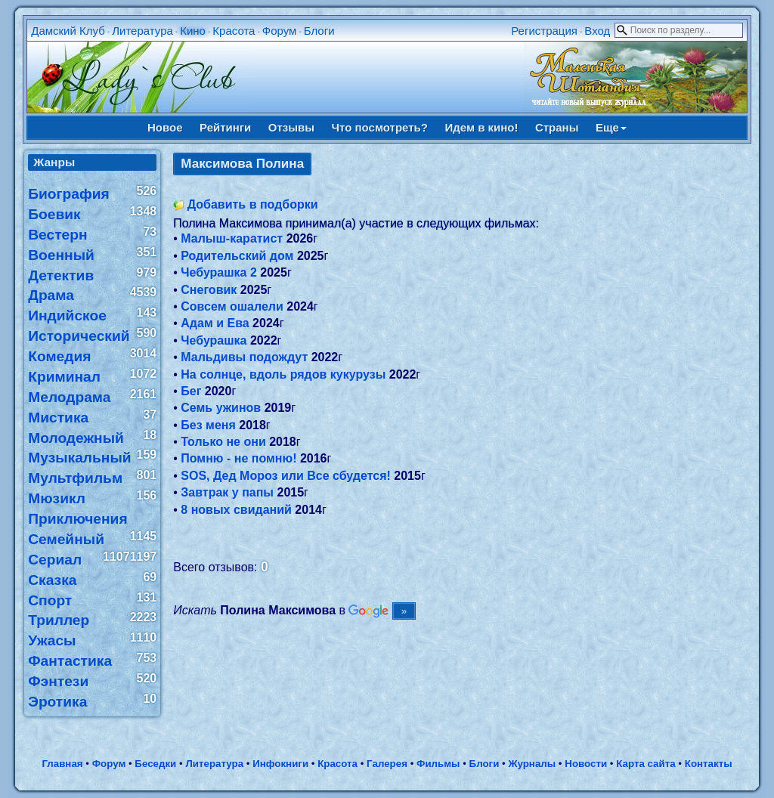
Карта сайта (645, 763)
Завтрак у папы (227, 492)
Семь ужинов (221, 407)
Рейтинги (225, 127)
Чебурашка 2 (219, 272)
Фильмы (438, 763)
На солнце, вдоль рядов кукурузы (283, 374)
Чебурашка (213, 340)
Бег (191, 391)
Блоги (319, 30)
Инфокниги (280, 763)
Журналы (532, 763)
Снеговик (209, 289)
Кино (193, 30)
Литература (142, 30)
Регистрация (544, 30)
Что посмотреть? (380, 127)
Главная (62, 763)
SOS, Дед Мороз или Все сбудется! (286, 475)
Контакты (708, 763)
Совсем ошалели (232, 306)
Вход (597, 30)
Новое (165, 127)
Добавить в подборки (252, 204)
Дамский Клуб (68, 30)
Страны (557, 127)
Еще (611, 127)
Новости (586, 763)
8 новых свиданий (236, 509)
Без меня (208, 425)
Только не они (223, 441)
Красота (233, 30)
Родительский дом (237, 255)
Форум (279, 30)
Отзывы (291, 127)
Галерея (387, 763)
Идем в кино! (481, 127)
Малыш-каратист (232, 238)
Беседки (155, 763)
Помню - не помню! (238, 458)
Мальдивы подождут (244, 357)
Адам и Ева (215, 323)
